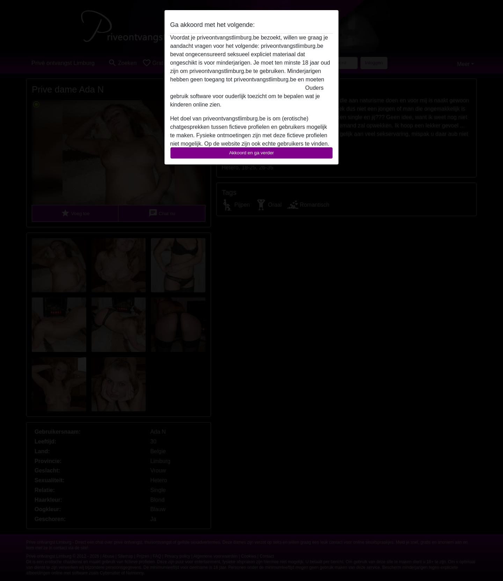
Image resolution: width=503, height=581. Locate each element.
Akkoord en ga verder (251, 152)
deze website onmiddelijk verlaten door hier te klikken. (237, 88)
